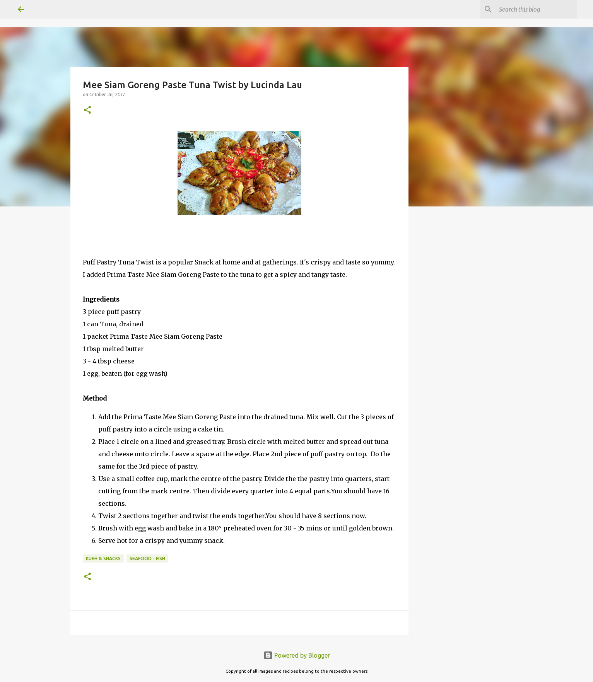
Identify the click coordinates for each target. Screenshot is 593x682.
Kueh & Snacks (103, 558)
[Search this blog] (536, 9)
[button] (87, 110)
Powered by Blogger (296, 655)
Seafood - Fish (147, 558)
